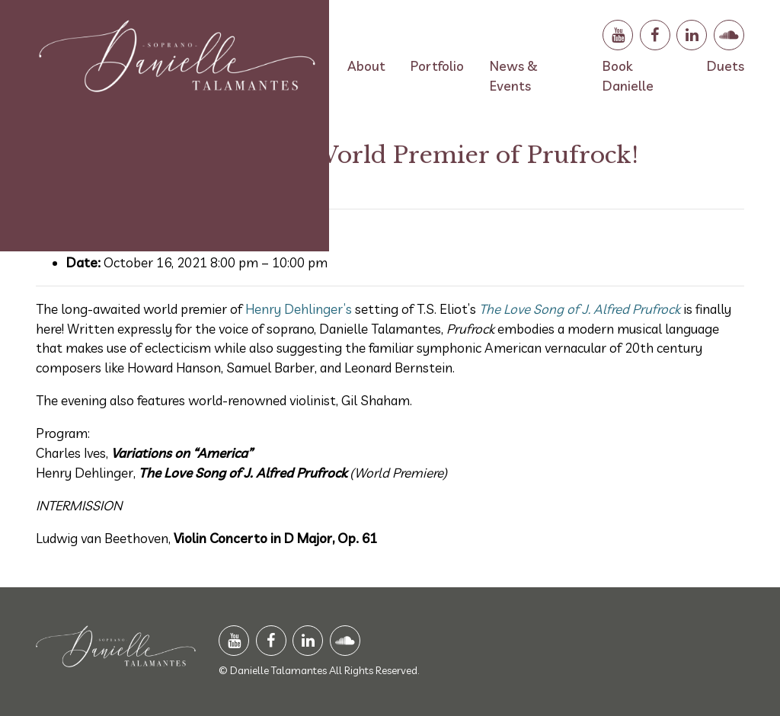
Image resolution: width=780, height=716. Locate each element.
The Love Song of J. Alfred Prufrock (579, 309)
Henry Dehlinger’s (298, 309)
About (366, 66)
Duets (725, 66)
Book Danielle (628, 76)
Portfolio (437, 66)
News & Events (514, 76)
